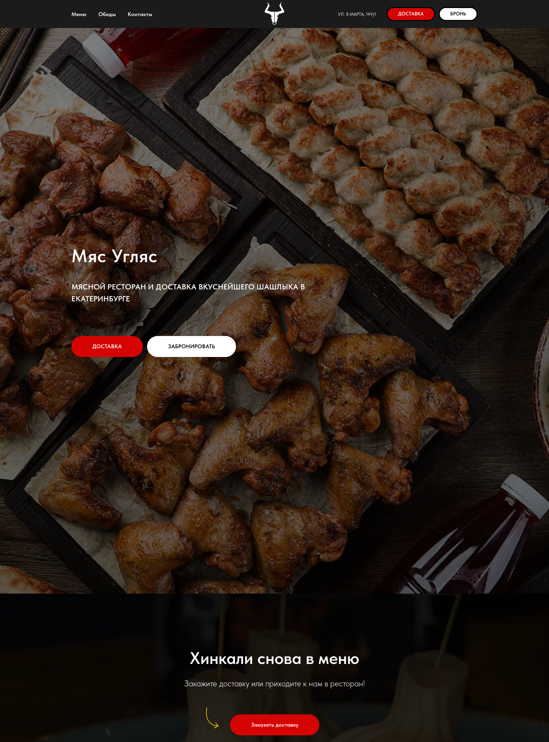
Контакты (140, 14)
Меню (78, 14)
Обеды (107, 14)
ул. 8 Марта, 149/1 (357, 14)
